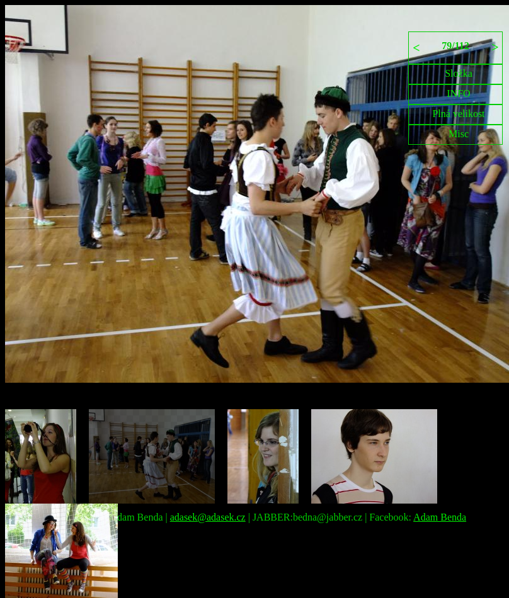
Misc (459, 133)
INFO (458, 93)
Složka (458, 73)
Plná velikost (458, 113)
